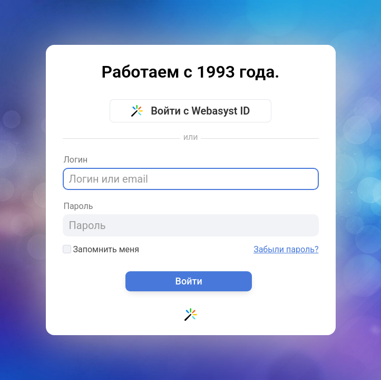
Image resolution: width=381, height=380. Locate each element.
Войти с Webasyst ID (190, 110)
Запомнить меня (101, 249)
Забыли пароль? (285, 249)
